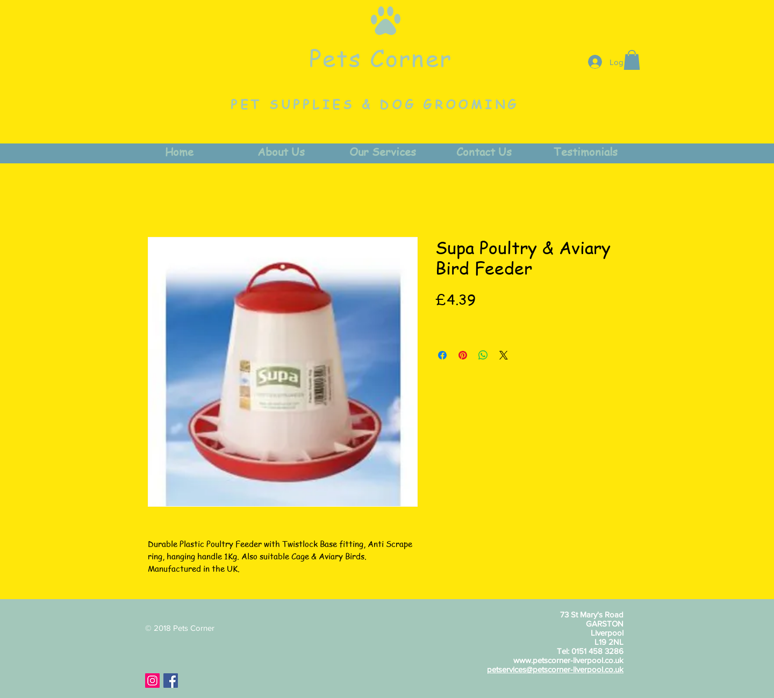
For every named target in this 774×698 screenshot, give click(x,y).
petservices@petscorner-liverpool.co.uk (555, 669)
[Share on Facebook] (442, 355)
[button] (632, 60)
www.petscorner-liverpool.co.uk (568, 660)
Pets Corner (380, 57)
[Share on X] (503, 355)
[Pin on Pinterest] (462, 355)
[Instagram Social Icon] (152, 680)
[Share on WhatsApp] (483, 355)
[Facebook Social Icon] (170, 680)
